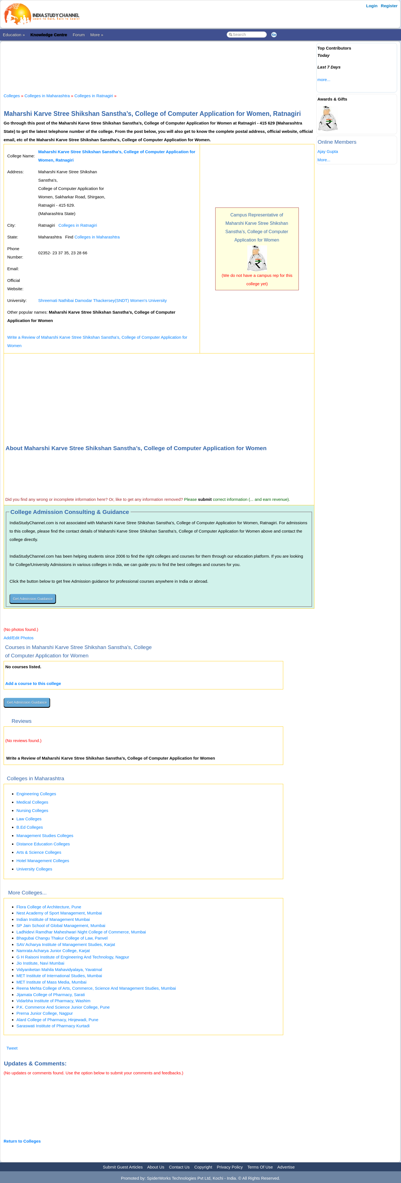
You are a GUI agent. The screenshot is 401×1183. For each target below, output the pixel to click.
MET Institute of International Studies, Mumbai (59, 975)
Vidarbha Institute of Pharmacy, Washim (53, 1000)
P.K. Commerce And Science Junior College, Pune (63, 1007)
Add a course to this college (33, 683)
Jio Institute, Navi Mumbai (40, 963)
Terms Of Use (260, 1167)
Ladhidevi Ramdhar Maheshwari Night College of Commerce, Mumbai (81, 932)
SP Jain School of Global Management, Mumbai (60, 925)
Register (389, 5)
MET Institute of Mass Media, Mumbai (51, 982)
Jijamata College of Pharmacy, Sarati (50, 994)
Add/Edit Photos (19, 637)
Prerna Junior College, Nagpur (44, 1013)
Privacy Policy (230, 1167)
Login (372, 5)
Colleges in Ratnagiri (93, 95)
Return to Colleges (22, 1141)
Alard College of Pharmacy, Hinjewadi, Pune (57, 1019)
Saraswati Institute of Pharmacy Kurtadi (53, 1025)
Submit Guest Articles (123, 1167)
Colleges (12, 95)
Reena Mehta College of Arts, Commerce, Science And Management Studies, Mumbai (96, 988)
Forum (79, 34)
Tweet (12, 1048)
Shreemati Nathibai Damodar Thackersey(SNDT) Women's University (102, 300)
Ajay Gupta (327, 151)
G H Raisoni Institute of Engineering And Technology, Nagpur (72, 957)
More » (96, 34)
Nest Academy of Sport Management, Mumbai (59, 913)
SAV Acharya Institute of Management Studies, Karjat (65, 944)
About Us (155, 1167)
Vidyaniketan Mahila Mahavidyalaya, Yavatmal (59, 969)
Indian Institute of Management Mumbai (53, 919)
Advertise (286, 1167)
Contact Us (179, 1167)
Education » (14, 34)
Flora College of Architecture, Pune (48, 906)
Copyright (203, 1167)
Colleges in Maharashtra (47, 95)
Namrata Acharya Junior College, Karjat (53, 950)
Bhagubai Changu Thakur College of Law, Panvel (61, 938)
